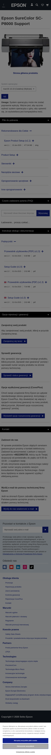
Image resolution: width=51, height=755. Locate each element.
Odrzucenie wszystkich (25, 746)
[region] (25, 738)
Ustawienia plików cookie (25, 752)
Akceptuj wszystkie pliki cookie (25, 740)
